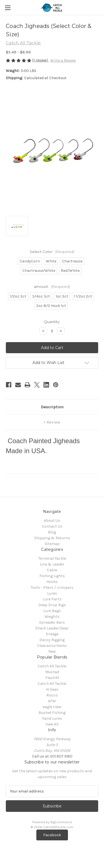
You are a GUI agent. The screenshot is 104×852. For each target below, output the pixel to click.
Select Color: (52, 251)
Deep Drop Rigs (52, 605)
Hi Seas (52, 689)
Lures (52, 593)
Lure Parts (52, 599)
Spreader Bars (52, 622)
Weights (52, 616)
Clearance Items (52, 645)
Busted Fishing (52, 712)
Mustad (52, 672)
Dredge (52, 634)
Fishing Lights (52, 576)
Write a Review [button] (63, 60)
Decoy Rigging (52, 639)
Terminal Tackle (52, 558)
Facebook (52, 835)
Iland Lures (52, 718)
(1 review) (40, 60)
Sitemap (52, 543)
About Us (52, 520)
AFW (52, 701)
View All (52, 724)
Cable (52, 570)
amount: (52, 286)
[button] (52, 835)
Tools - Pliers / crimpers (52, 587)
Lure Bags (52, 610)
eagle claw (52, 706)
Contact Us (52, 526)
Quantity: (52, 321)
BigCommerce (61, 822)
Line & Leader (52, 564)
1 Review (52, 422)
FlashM (52, 677)
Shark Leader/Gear (52, 628)
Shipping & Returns (52, 538)
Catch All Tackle (52, 666)
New (52, 651)
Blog (52, 532)
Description (52, 406)
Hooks (52, 581)
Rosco (52, 695)
